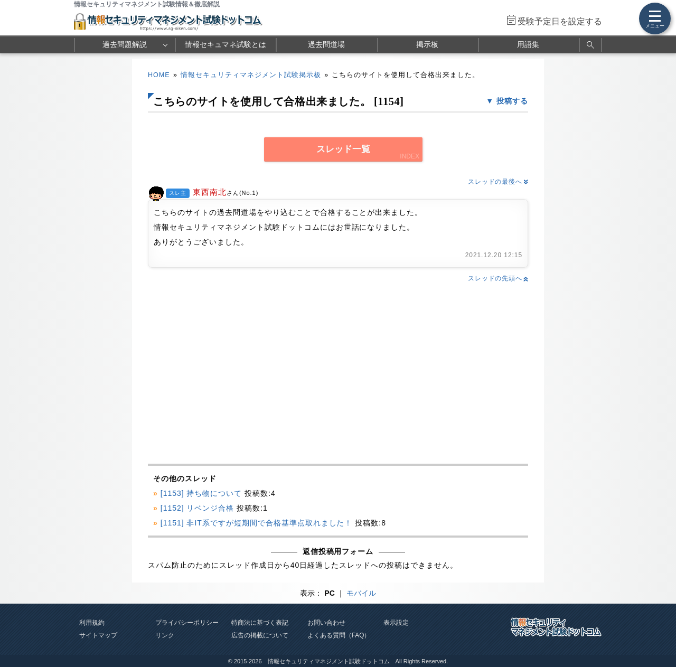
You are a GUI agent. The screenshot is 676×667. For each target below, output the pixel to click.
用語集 (528, 44)
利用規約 (92, 622)
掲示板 (427, 44)
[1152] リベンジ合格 (197, 508)
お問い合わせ (326, 622)
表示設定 (396, 622)
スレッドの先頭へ (498, 278)
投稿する (512, 101)
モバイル (361, 593)
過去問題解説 (124, 44)
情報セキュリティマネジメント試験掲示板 (251, 75)
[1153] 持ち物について (201, 493)
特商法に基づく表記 (259, 622)
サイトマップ (98, 635)
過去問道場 (326, 44)
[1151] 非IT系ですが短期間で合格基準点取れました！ (257, 523)
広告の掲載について (259, 635)
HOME (159, 75)
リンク (164, 635)
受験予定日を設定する (560, 21)
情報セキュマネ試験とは (225, 44)
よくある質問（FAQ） (339, 635)
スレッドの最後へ (498, 181)
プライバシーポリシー (187, 622)
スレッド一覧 (343, 149)
